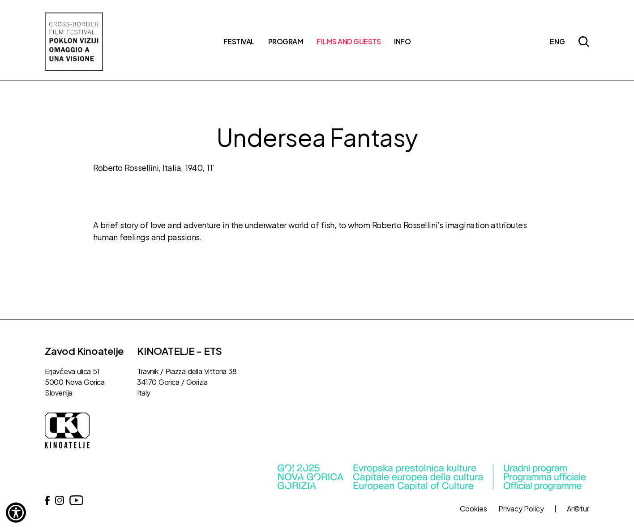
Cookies (473, 508)
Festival (239, 41)
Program (286, 41)
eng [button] (557, 41)
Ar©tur (578, 508)
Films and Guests (349, 41)
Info (402, 41)
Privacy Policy (521, 508)
